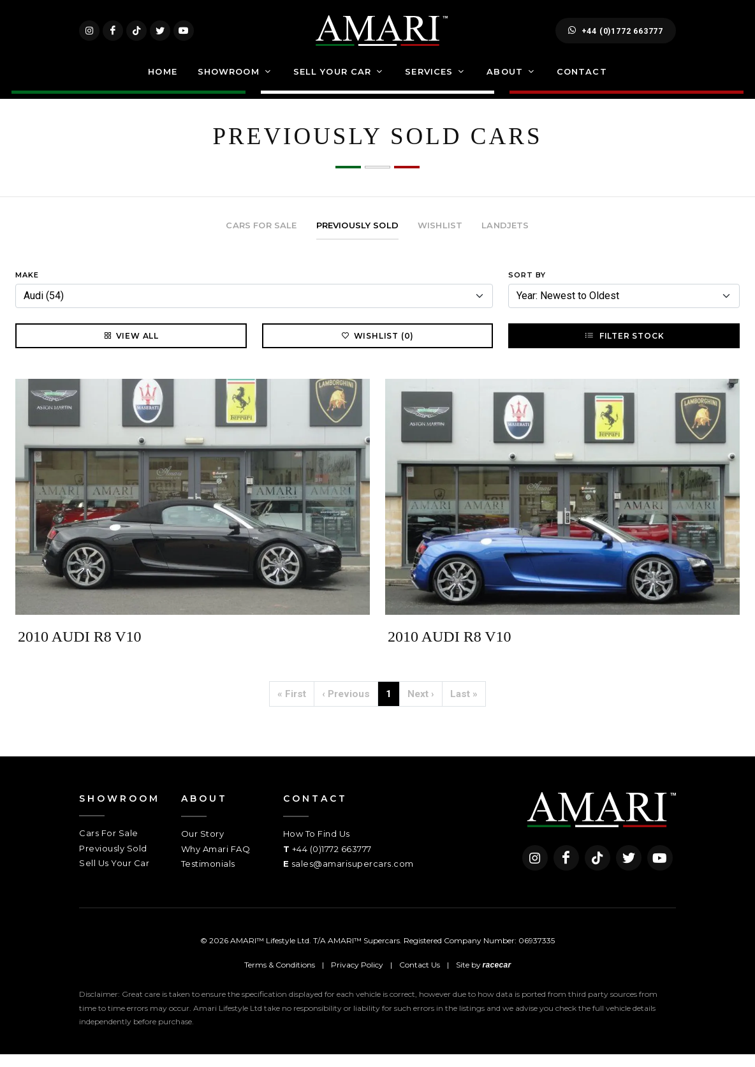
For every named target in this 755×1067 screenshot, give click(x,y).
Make (27, 287)
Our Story (202, 846)
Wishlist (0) (377, 348)
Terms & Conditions (279, 977)
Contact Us (419, 977)
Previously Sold (113, 861)
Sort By (527, 287)
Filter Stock (624, 348)
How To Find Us (316, 846)
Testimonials (208, 876)
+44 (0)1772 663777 (615, 37)
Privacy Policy (357, 977)
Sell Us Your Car (114, 876)
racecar (497, 977)
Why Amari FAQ (216, 862)
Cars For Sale (108, 846)
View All (131, 348)
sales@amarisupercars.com (352, 876)
